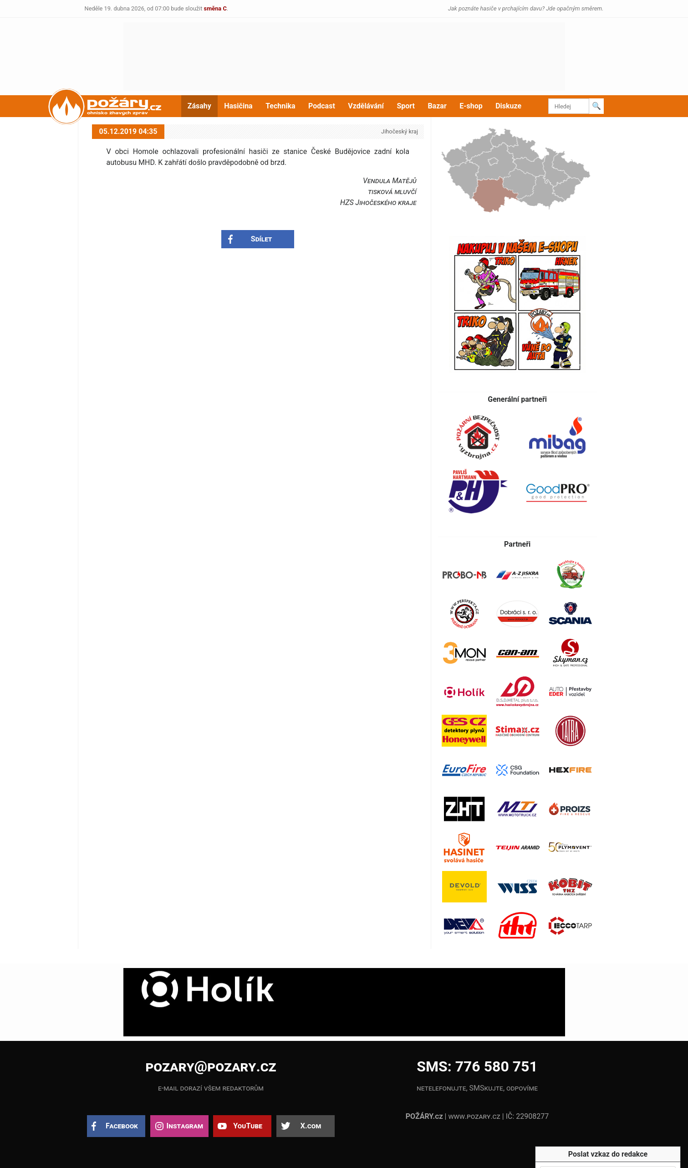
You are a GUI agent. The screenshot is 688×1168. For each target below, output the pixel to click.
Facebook (122, 1126)
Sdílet (261, 239)
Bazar (437, 106)
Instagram (185, 1126)
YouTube (247, 1126)
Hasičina (238, 106)
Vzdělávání (366, 106)
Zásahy (199, 106)
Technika (280, 106)
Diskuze (508, 106)
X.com (311, 1126)
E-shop (471, 106)
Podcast (321, 106)
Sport (406, 106)
